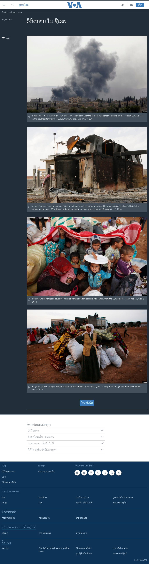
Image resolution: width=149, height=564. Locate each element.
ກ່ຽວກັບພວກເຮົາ (8, 517)
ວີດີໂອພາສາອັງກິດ (9, 482)
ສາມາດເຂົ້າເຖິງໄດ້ (120, 553)
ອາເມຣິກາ (43, 497)
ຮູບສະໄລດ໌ (24, 5)
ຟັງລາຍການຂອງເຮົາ (46, 471)
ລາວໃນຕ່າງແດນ (82, 497)
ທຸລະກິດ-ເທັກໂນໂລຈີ (84, 502)
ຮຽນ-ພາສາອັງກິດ (119, 502)
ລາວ (3, 497)
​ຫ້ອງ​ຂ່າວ (5, 548)
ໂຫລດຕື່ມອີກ (87, 403)
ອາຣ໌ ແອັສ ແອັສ (45, 533)
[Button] (6, 38)
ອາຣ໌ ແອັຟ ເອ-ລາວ (120, 548)
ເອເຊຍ (4, 502)
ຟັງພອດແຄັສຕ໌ (81, 517)
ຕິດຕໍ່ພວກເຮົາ (44, 517)
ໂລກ (40, 502)
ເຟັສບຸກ (5, 533)
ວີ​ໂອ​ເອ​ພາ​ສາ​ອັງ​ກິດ (83, 548)
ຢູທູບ (4, 476)
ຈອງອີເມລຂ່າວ (81, 533)
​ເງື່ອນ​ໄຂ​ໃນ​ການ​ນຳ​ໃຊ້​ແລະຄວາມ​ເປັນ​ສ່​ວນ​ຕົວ (54, 550)
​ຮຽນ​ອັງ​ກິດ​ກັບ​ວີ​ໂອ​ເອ (84, 553)
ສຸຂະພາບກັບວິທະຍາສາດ (123, 497)
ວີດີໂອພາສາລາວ (8, 471)
